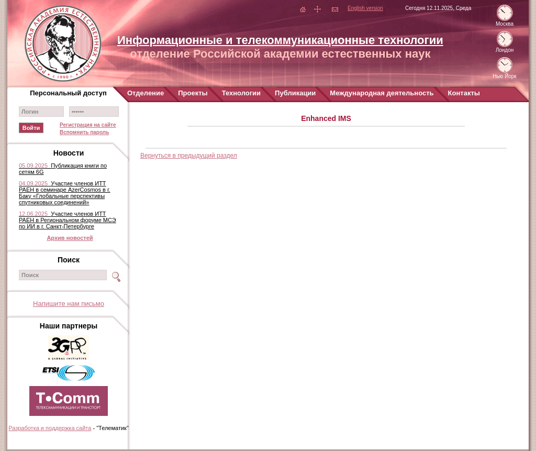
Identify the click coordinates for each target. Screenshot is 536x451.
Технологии (241, 93)
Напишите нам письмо (68, 303)
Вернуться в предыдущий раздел (188, 155)
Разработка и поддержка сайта (49, 428)
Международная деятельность (381, 93)
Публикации (295, 93)
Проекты (192, 93)
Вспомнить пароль (84, 132)
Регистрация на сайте (88, 125)
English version (365, 8)
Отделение (145, 93)
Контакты (464, 93)
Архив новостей (70, 238)
